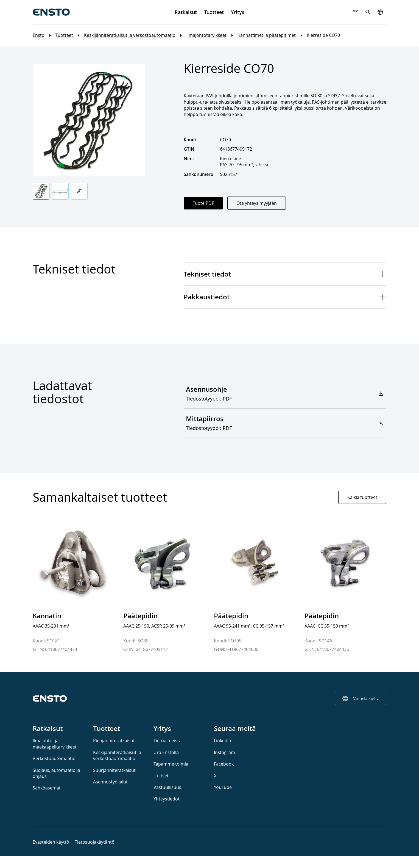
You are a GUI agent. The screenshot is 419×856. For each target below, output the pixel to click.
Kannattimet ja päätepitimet (267, 35)
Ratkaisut (48, 728)
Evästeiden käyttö (51, 842)
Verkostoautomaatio (54, 758)
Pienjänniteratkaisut (114, 741)
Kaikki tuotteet (362, 497)
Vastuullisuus (167, 787)
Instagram (224, 752)
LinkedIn (222, 741)
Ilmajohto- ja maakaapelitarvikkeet (55, 744)
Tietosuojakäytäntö (94, 842)
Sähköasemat (47, 788)
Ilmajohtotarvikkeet (206, 35)
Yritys (162, 728)
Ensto (38, 35)
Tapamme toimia (170, 764)
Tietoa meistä (167, 741)
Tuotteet (64, 35)
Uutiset (161, 776)
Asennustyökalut (110, 782)
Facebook (224, 764)
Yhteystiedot (166, 799)
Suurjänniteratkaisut (114, 770)
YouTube (223, 787)
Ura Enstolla (166, 752)
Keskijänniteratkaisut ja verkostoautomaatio (129, 35)
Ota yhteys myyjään (256, 203)
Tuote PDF (203, 203)
